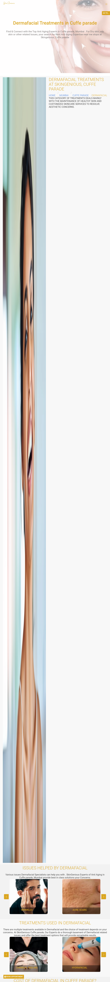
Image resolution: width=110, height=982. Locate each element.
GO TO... (106, 13)
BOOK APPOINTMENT (13, 977)
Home (52, 95)
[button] (106, 4)
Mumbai (64, 95)
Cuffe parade (80, 95)
